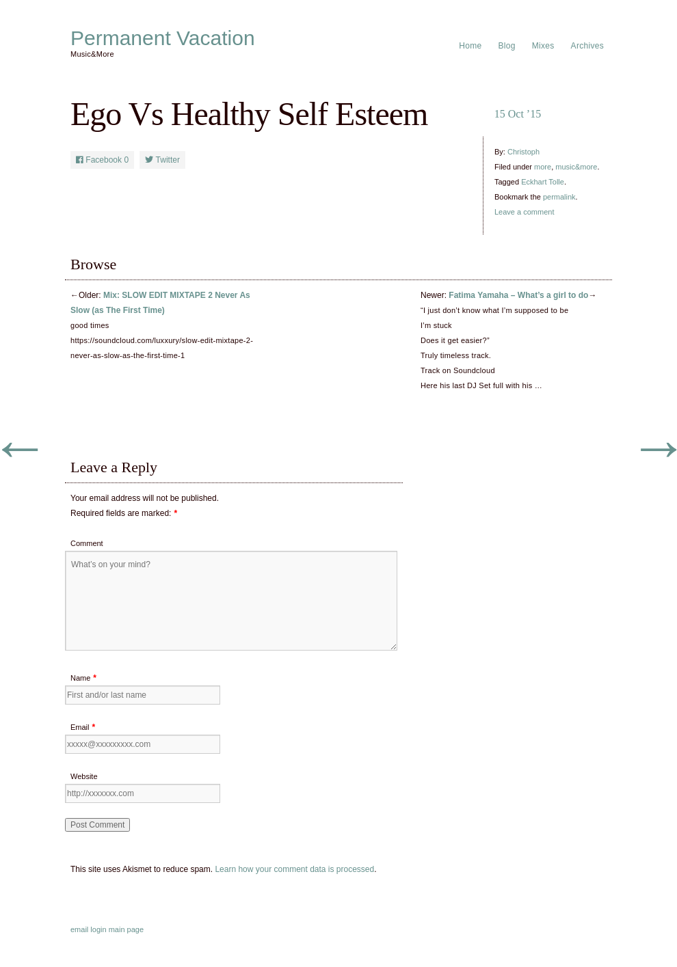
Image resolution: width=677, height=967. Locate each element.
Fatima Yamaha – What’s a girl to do (518, 295)
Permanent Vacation (162, 38)
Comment (86, 543)
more (542, 167)
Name (80, 678)
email (79, 929)
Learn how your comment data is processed (294, 869)
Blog (507, 46)
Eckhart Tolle (542, 182)
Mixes (543, 46)
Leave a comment (524, 212)
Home (470, 46)
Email (80, 727)
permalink (559, 197)
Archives (587, 46)
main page (126, 929)
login (98, 929)
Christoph (523, 152)
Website (84, 776)
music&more (576, 167)
